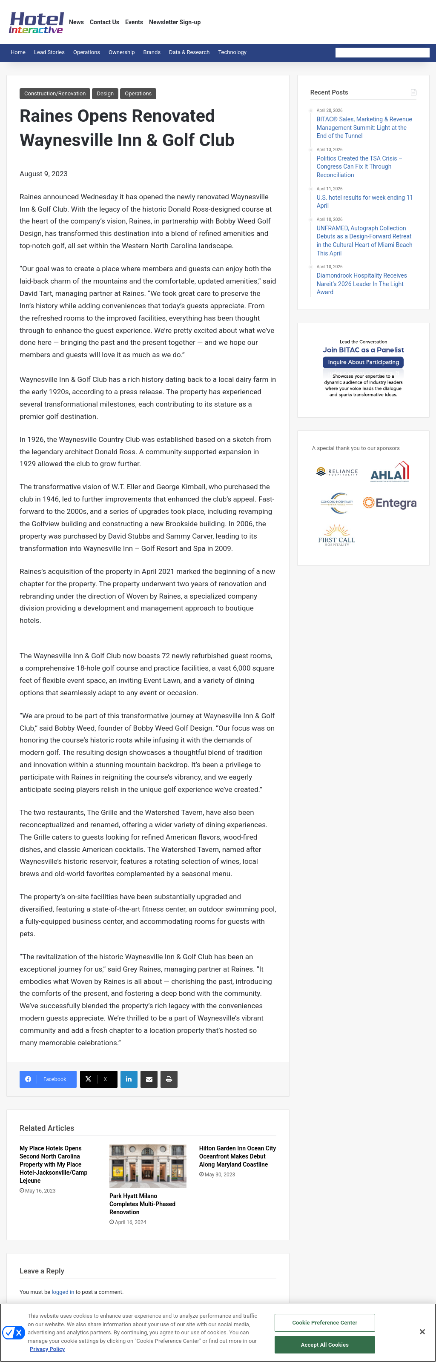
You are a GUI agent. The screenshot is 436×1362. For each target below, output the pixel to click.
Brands (152, 52)
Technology (232, 52)
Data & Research (189, 52)
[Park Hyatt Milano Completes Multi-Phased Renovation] (147, 1166)
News (76, 22)
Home (18, 52)
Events (134, 22)
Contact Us (104, 22)
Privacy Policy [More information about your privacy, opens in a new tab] (47, 1353)
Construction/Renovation (55, 93)
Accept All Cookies (325, 1349)
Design (105, 93)
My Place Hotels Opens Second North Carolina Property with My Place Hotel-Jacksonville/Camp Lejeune (53, 1164)
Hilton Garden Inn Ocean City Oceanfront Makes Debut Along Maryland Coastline (237, 1156)
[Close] (422, 1336)
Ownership (122, 52)
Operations (86, 52)
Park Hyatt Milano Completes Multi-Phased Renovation (142, 1204)
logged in (63, 1292)
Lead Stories (49, 52)
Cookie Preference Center (324, 1327)
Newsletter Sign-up (175, 22)
